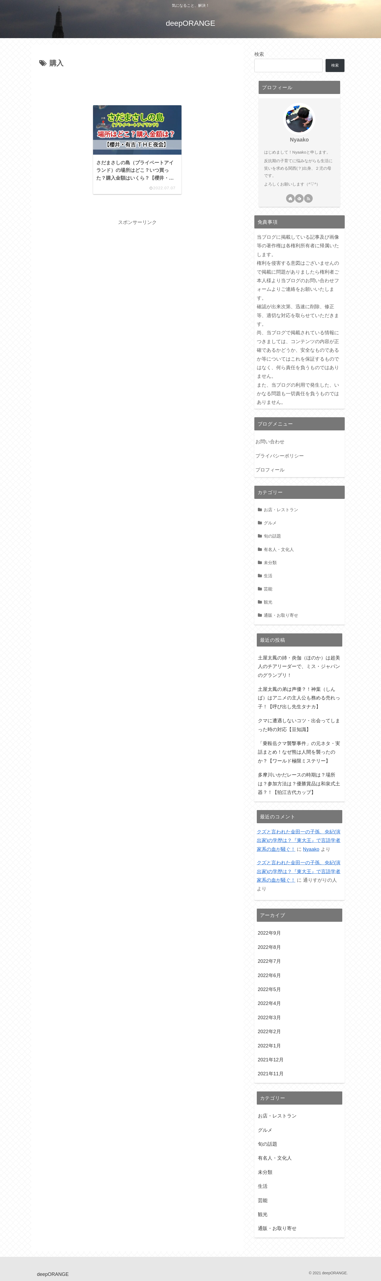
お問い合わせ (269, 441)
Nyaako (299, 140)
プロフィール (269, 470)
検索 (259, 54)
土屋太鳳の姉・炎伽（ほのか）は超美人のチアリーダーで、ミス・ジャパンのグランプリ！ (299, 666)
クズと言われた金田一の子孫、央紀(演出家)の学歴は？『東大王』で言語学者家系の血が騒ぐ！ (299, 840)
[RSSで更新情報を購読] (308, 198)
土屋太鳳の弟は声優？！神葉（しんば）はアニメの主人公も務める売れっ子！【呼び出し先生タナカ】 (299, 698)
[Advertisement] (137, 84)
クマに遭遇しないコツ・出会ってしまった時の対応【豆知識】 (299, 725)
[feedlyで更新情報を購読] (299, 198)
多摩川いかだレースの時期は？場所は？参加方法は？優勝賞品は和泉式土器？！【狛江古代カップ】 (299, 783)
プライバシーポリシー (279, 456)
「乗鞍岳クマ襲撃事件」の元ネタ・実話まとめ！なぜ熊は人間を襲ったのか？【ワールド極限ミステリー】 (299, 752)
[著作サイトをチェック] (290, 198)
